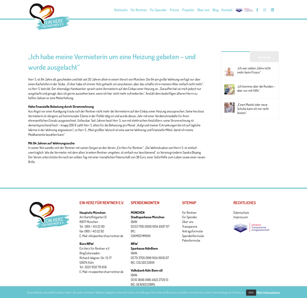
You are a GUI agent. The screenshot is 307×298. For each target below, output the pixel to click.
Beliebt (235, 57)
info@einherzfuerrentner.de (105, 236)
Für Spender (189, 217)
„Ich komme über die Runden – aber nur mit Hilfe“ (256, 88)
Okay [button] (251, 292)
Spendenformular (193, 236)
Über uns (187, 222)
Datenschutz (241, 212)
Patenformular (191, 240)
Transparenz (189, 226)
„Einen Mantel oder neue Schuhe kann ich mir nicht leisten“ (253, 108)
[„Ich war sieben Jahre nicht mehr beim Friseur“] (229, 68)
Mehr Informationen (268, 292)
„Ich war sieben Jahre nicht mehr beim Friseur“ (254, 70)
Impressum (240, 217)
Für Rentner (189, 212)
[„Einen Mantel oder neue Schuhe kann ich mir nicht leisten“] (229, 105)
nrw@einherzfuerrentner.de (106, 272)
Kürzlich (264, 57)
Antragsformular (192, 231)
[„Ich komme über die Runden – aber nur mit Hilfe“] (229, 86)
